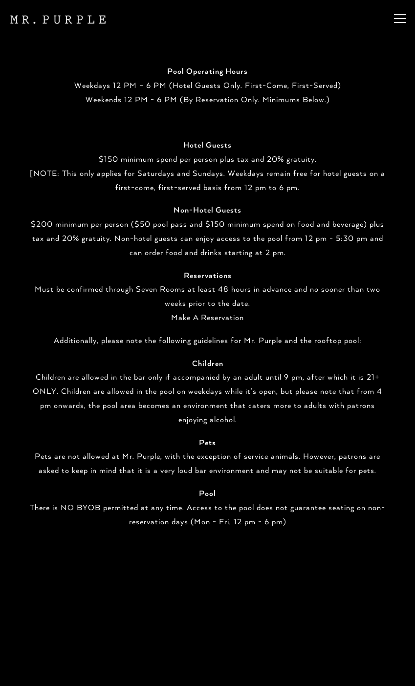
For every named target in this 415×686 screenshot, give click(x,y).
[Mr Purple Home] (57, 18)
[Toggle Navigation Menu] (400, 18)
